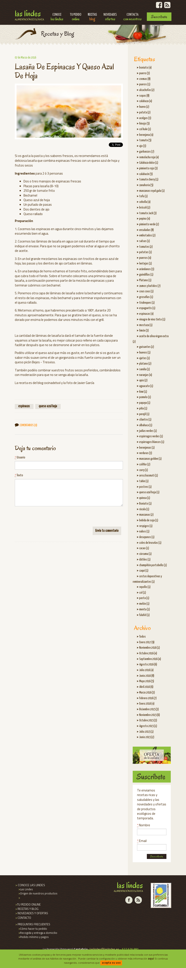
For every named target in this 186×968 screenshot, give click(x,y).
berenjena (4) (146, 134)
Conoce (57, 17)
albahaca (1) (145, 425)
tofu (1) (143, 196)
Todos (142, 636)
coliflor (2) (144, 464)
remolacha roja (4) (149, 157)
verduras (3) (145, 453)
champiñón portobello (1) (153, 565)
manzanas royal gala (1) (152, 190)
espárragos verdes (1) (151, 436)
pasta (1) (144, 598)
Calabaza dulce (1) (148, 162)
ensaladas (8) (146, 230)
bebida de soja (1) (148, 520)
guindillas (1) (146, 274)
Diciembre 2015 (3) (149, 709)
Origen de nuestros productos (37, 893)
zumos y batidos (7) (150, 286)
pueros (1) (144, 84)
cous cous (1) (146, 291)
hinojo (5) (144, 123)
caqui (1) (143, 570)
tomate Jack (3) (148, 213)
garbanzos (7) (146, 151)
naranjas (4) (145, 375)
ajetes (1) (144, 358)
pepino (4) (144, 218)
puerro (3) (144, 73)
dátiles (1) (145, 559)
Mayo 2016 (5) (146, 681)
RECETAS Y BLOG (27, 909)
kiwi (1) (143, 391)
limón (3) (144, 330)
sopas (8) (144, 95)
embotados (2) (147, 235)
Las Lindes (29, 14)
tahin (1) (144, 481)
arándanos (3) (146, 269)
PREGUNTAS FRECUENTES (32, 924)
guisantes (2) (146, 346)
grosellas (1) (146, 297)
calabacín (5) (146, 174)
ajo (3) (142, 146)
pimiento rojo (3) (148, 168)
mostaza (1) (145, 325)
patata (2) (145, 112)
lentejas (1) (145, 263)
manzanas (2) (146, 514)
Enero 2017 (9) (146, 642)
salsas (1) (144, 241)
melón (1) (144, 603)
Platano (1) (145, 280)
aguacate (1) (146, 386)
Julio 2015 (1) (146, 731)
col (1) (142, 592)
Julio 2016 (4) (146, 670)
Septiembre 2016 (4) (150, 659)
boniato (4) (145, 67)
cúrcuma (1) (145, 554)
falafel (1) (144, 615)
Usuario (20, 457)
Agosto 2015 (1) (148, 726)
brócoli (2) (144, 207)
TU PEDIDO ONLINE (28, 904)
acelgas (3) (145, 118)
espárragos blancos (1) (151, 442)
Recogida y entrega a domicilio (37, 933)
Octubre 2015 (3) (148, 720)
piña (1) (143, 408)
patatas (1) (145, 252)
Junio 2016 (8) (146, 675)
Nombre (143, 825)
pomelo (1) (145, 397)
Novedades (110, 17)
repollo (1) (145, 587)
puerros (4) (145, 257)
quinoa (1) (144, 498)
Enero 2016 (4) (146, 703)
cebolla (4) (145, 202)
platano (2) (145, 363)
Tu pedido (75, 17)
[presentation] (48, 518)
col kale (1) (145, 129)
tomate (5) (145, 140)
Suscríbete (159, 16)
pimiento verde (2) (149, 224)
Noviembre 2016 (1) (149, 647)
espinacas (24, 406)
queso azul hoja (48, 406)
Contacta (132, 17)
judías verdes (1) (148, 431)
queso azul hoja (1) (149, 492)
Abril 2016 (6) (146, 687)
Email (142, 840)
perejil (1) (144, 414)
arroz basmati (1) (148, 475)
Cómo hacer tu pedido (32, 928)
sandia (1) (144, 369)
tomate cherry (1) (148, 179)
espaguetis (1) (147, 308)
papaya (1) (144, 402)
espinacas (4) (146, 313)
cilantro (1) (145, 419)
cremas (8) (145, 79)
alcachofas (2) (146, 90)
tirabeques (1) (147, 302)
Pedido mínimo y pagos (33, 937)
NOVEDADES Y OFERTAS (31, 913)
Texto (19, 475)
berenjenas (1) (147, 447)
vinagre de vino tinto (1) (152, 319)
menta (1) (144, 609)
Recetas (92, 17)
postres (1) (145, 486)
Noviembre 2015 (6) (149, 715)
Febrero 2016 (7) (148, 698)
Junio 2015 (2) (146, 737)
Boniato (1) (145, 503)
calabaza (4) (145, 101)
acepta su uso (111, 962)
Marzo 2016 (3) (147, 692)
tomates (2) (146, 246)
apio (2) (143, 380)
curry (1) (143, 470)
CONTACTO (23, 918)
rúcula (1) (144, 509)
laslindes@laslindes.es (104, 949)
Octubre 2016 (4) (148, 653)
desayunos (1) (146, 537)
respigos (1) (145, 526)
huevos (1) (145, 352)
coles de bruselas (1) (150, 542)
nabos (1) (144, 531)
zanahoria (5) (146, 185)
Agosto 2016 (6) (148, 664)
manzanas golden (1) (150, 458)
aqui (151, 958)
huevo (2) (144, 106)
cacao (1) (144, 548)
